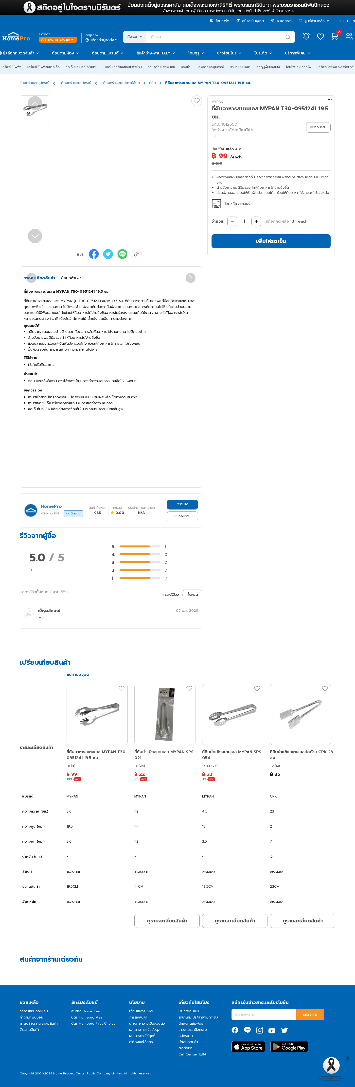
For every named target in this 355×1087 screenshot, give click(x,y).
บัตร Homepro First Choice (93, 1023)
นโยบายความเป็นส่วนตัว (147, 1023)
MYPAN (217, 101)
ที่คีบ (152, 82)
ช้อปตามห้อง (63, 53)
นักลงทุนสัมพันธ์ (190, 1023)
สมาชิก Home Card (86, 1011)
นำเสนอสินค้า (188, 1042)
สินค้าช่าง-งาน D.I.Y (153, 53)
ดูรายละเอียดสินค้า (167, 920)
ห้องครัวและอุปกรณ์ (210, 67)
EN (353, 21)
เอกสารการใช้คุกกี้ (142, 1035)
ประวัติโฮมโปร (188, 1011)
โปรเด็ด (260, 53)
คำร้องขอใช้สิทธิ (141, 1042)
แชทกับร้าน (183, 516)
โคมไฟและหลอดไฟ (298, 67)
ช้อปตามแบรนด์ (105, 53)
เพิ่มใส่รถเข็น (271, 241)
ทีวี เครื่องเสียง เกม (161, 67)
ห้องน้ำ (186, 67)
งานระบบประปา (240, 67)
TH (341, 21)
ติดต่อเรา (185, 1048)
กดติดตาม (73, 513)
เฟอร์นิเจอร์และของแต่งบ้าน (123, 67)
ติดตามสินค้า (29, 1029)
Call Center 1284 (192, 1054)
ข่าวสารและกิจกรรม (192, 1029)
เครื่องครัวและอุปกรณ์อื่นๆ (120, 82)
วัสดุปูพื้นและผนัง (268, 67)
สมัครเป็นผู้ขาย (250, 21)
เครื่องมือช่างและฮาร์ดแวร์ (336, 67)
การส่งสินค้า (138, 1017)
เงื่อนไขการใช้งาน (142, 1011)
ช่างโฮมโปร (227, 53)
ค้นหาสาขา (281, 21)
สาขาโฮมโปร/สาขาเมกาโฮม (198, 1017)
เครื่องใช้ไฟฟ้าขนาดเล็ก (43, 67)
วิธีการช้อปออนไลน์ (34, 1011)
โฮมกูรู (193, 53)
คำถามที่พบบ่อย (31, 1017)
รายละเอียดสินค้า (39, 278)
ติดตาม (310, 1014)
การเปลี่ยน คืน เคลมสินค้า (39, 1023)
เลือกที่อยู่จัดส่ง (102, 40)
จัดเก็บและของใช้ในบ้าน (81, 67)
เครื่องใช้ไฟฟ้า (11, 67)
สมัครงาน (185, 1035)
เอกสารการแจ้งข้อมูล (144, 1029)
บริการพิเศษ (295, 53)
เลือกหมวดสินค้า (20, 53)
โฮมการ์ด (219, 21)
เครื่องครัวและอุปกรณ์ (75, 82)
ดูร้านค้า (182, 504)
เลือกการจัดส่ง (57, 39)
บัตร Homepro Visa (86, 1017)
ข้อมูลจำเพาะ (72, 278)
